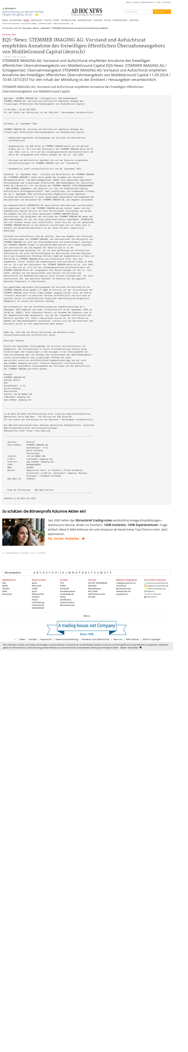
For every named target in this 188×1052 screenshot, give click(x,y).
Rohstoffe (64, 588)
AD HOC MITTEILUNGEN (11, 24)
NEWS (5, 20)
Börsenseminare (67, 605)
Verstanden (133, 647)
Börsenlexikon (13, 572)
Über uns (117, 639)
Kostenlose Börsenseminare (123, 587)
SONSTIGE (133, 20)
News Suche (160, 11)
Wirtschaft (36, 585)
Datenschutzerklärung (66, 639)
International (38, 605)
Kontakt (91, 596)
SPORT (56, 20)
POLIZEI (107, 20)
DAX (4, 583)
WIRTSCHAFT (37, 20)
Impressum (46, 639)
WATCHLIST (167, 2)
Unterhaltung (38, 602)
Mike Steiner (132, 639)
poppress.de (122, 594)
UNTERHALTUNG (68, 20)
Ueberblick (45, 28)
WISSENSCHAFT (85, 20)
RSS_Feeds (93, 591)
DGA (14, 35)
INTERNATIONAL (120, 20)
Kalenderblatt (38, 607)
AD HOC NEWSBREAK (97, 583)
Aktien (63, 596)
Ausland (35, 596)
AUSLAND (97, 20)
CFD (62, 583)
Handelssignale (67, 594)
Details (123, 647)
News (22, 639)
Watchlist (92, 585)
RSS (158, 2)
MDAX (5, 585)
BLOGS (136, 2)
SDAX (4, 591)
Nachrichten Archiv (96, 594)
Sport (34, 591)
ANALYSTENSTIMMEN (29, 24)
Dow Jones (7, 594)
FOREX (63, 585)
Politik (35, 588)
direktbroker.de (123, 591)
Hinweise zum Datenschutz (95, 639)
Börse (35, 28)
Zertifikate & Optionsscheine (67, 601)
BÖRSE (26, 20)
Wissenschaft (38, 594)
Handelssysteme (67, 591)
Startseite (27, 28)
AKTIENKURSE (15, 20)
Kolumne (6, 35)
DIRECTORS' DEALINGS (61, 24)
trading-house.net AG (126, 583)
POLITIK (48, 20)
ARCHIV (128, 2)
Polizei (35, 599)
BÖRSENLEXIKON (147, 2)
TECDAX (5, 588)
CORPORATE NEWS (45, 24)
